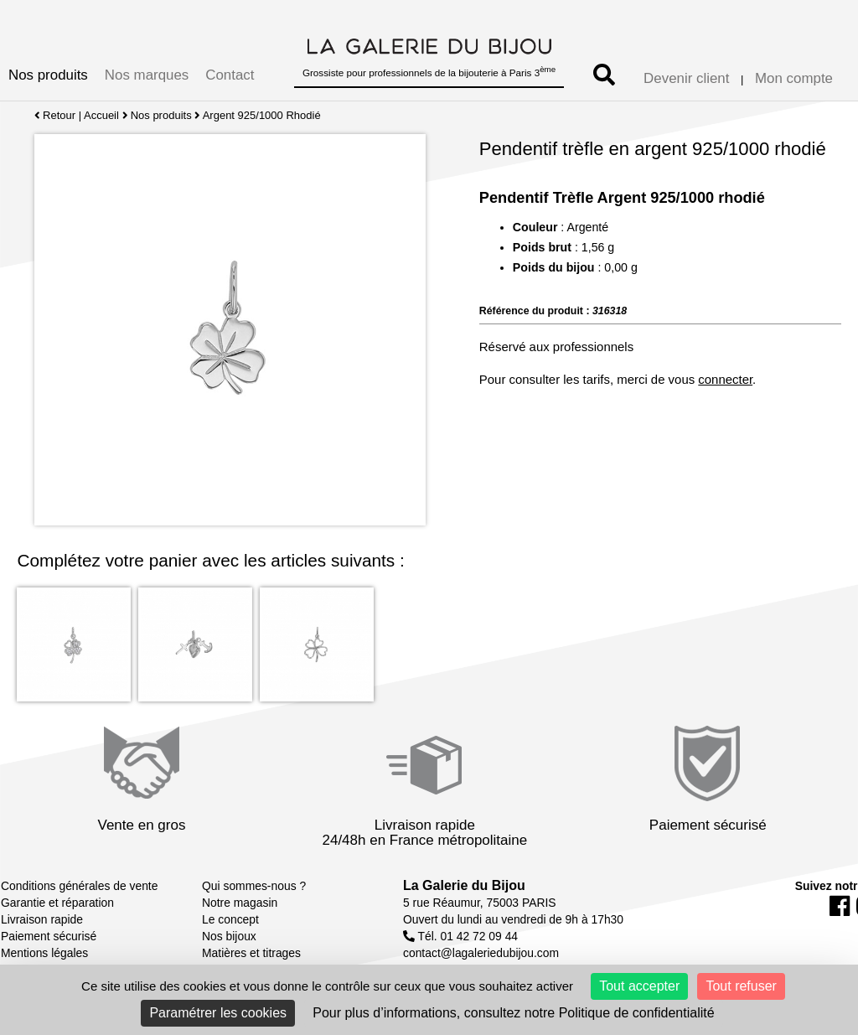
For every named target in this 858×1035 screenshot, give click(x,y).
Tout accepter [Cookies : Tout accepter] (639, 986)
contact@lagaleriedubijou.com (481, 953)
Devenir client (686, 78)
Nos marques (147, 75)
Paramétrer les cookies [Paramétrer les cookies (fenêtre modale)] (218, 1013)
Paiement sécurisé (48, 936)
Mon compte (794, 78)
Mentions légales (44, 953)
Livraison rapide (42, 919)
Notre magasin (239, 902)
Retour (54, 115)
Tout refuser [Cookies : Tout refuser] (741, 986)
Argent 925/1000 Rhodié (262, 115)
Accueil (101, 115)
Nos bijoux (229, 936)
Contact (229, 75)
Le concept (230, 919)
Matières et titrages (251, 953)
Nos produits (48, 75)
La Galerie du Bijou (464, 885)
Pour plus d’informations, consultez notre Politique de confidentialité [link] (513, 1013)
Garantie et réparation (57, 902)
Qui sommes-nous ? (254, 886)
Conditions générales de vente (79, 886)
